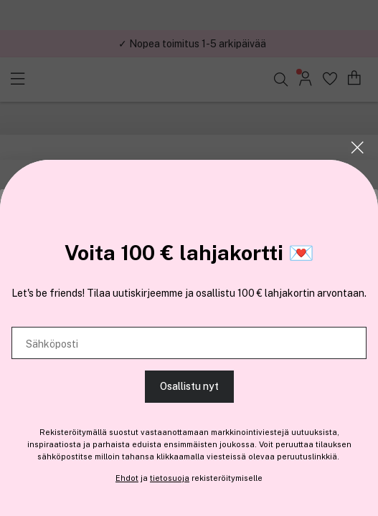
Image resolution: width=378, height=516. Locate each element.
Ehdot (126, 478)
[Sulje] (358, 147)
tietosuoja (169, 478)
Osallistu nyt (189, 386)
